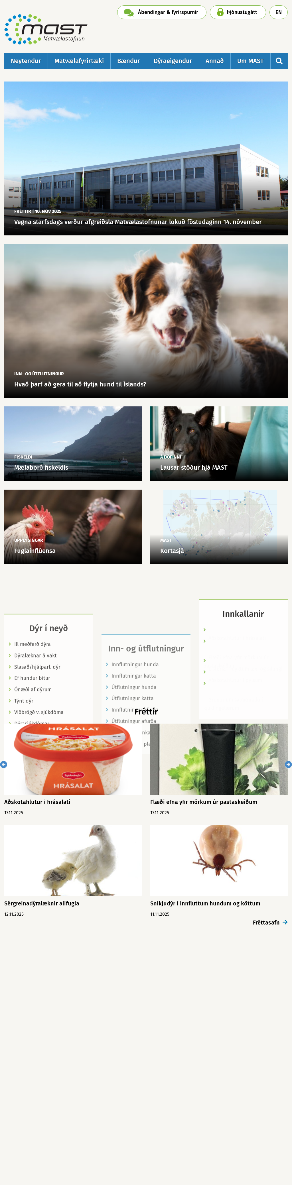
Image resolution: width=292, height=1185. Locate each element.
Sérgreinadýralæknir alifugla (41, 903)
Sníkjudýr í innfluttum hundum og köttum (205, 903)
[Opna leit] (279, 61)
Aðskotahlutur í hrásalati (237, 687)
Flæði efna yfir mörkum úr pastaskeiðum (203, 802)
